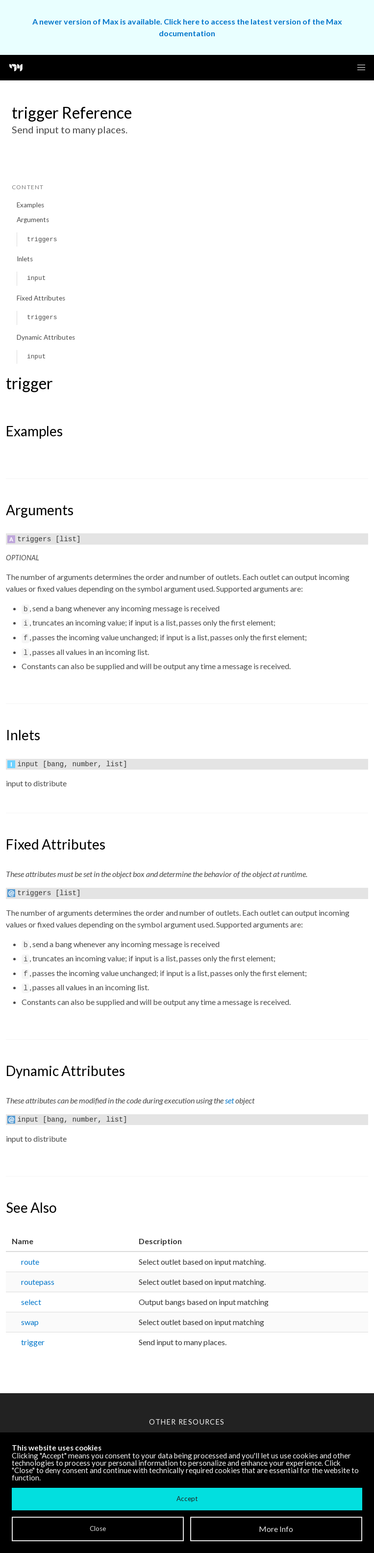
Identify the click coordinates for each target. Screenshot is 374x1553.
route (30, 1261)
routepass (37, 1281)
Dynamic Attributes (46, 337)
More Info (276, 1528)
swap (30, 1322)
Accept (187, 1499)
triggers (42, 239)
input (36, 278)
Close (98, 1528)
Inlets (25, 259)
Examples (30, 205)
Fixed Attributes (41, 298)
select (31, 1301)
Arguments (33, 220)
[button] (361, 67)
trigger (33, 1342)
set (229, 1100)
